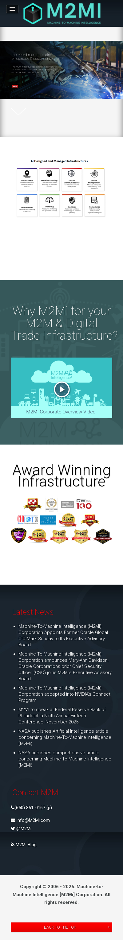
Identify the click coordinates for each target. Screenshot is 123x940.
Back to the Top (60, 927)
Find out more (15, 86)
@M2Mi (23, 828)
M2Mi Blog (25, 844)
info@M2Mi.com (32, 820)
